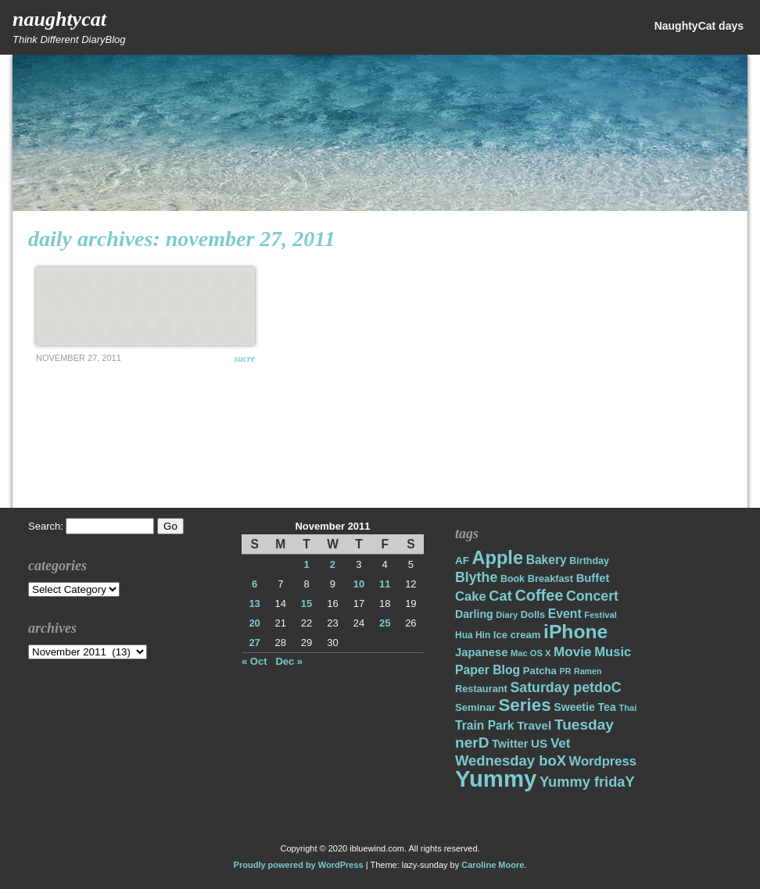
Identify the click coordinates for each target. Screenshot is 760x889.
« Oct (254, 661)
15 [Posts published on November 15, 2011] (306, 603)
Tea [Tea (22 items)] (606, 707)
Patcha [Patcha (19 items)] (540, 671)
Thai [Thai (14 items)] (627, 707)
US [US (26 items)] (539, 743)
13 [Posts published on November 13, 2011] (254, 603)
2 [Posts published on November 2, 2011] (332, 564)
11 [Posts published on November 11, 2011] (384, 584)
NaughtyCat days (699, 26)
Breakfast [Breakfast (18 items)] (550, 578)
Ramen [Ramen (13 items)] (588, 671)
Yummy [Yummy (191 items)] (495, 778)
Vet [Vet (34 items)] (560, 743)
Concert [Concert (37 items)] (592, 596)
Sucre (244, 358)
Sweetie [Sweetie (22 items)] (574, 707)
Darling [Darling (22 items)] (474, 614)
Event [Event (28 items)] (565, 613)
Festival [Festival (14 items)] (600, 614)
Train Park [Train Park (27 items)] (484, 725)
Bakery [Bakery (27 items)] (546, 559)
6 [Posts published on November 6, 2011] (254, 584)
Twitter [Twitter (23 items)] (510, 743)
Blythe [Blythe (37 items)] (476, 577)
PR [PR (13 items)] (566, 671)
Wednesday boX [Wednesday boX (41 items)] (510, 760)
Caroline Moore (492, 864)
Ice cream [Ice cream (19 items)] (517, 635)
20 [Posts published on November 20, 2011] (254, 623)
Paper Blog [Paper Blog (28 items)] (487, 670)
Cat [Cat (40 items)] (500, 595)
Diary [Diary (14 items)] (507, 614)
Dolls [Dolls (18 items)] (533, 614)
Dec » (289, 661)
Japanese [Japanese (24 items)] (481, 652)
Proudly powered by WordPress (299, 864)
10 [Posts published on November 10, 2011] (358, 584)
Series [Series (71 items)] (524, 705)
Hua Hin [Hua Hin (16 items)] (472, 635)
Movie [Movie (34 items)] (572, 651)
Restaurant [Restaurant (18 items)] (481, 688)
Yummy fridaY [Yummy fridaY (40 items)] (587, 781)
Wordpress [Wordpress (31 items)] (602, 761)
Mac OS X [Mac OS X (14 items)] (530, 653)
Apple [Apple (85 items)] (497, 558)
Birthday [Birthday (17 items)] (589, 560)
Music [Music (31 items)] (612, 651)
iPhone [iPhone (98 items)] (575, 631)
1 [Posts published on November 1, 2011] (306, 564)
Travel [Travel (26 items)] (534, 725)
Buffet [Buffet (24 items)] (593, 578)
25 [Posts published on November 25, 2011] (384, 623)
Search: (45, 526)
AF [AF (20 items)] (462, 560)
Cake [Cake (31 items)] (470, 596)
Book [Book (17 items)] (512, 578)
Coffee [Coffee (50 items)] (538, 595)
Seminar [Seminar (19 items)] (475, 707)
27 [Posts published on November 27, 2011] (254, 642)
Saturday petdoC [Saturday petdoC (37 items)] (565, 687)
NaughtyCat (59, 19)
